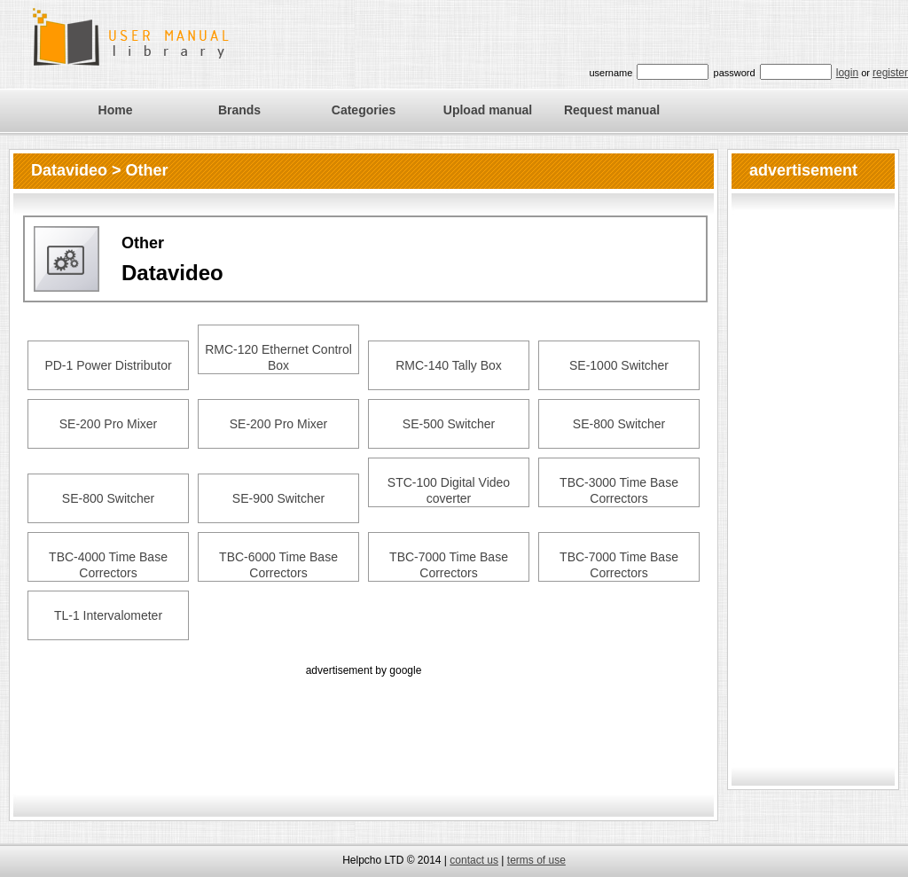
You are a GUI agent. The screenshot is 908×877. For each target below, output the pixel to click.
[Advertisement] (363, 720)
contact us (474, 860)
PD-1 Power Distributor (107, 365)
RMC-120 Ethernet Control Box (278, 357)
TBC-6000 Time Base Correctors (278, 565)
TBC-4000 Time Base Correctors (108, 565)
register (890, 73)
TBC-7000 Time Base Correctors (448, 565)
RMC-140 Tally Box (448, 365)
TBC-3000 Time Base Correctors (619, 490)
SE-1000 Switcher (619, 365)
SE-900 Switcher (278, 498)
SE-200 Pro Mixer (108, 424)
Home (115, 110)
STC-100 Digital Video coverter (448, 490)
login (847, 73)
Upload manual (487, 110)
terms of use (536, 860)
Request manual (612, 110)
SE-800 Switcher (619, 424)
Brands (239, 110)
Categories (363, 110)
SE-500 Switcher (449, 424)
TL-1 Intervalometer (108, 615)
